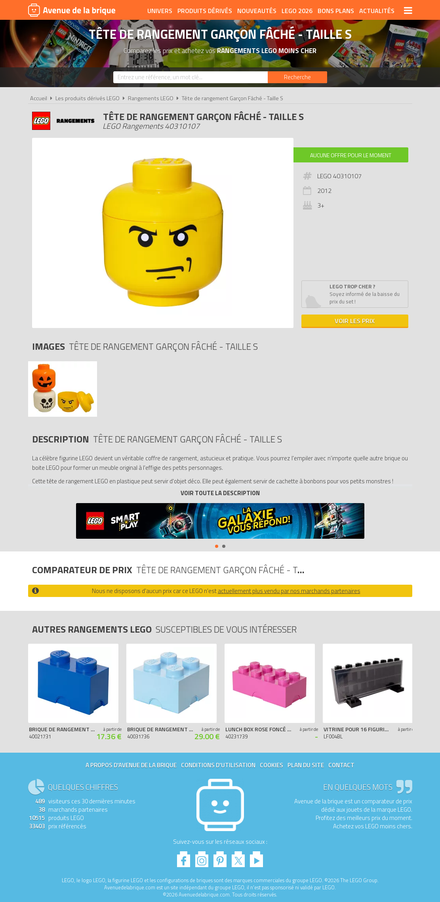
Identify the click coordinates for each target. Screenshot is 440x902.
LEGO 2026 (297, 10)
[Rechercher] (297, 77)
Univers (159, 10)
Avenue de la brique (71, 10)
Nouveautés (256, 10)
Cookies (271, 765)
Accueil (38, 98)
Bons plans (336, 10)
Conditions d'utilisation (218, 765)
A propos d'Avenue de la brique (131, 765)
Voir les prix (355, 321)
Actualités (376, 10)
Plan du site (306, 765)
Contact (341, 765)
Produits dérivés (204, 10)
